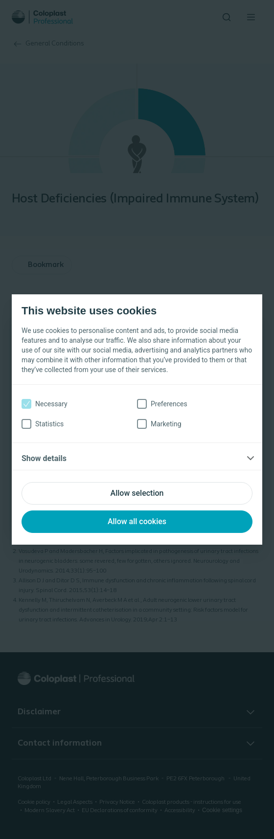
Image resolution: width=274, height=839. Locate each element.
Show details (44, 458)
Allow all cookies (137, 521)
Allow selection (137, 493)
